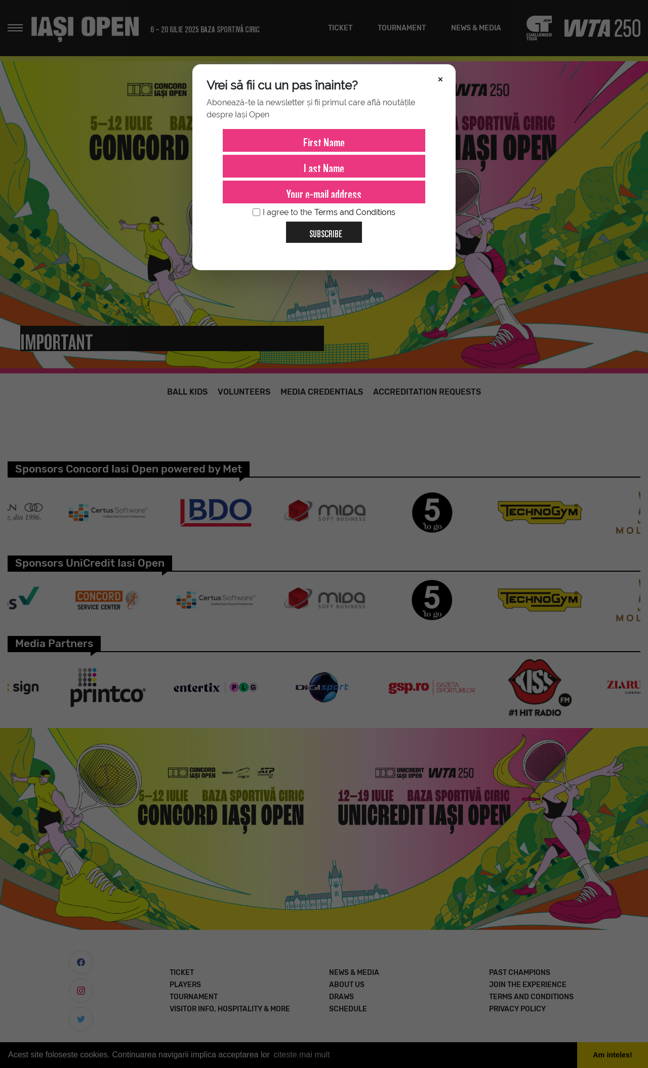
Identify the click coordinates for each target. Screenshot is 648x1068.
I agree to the (324, 212)
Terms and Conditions (354, 212)
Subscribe (321, 230)
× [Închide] (440, 78)
